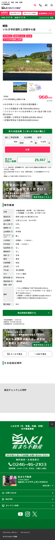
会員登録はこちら (45, 13)
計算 (27, 149)
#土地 (29, 36)
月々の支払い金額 (10, 160)
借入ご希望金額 (12, 137)
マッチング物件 (30, 13)
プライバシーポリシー (10, 532)
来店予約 (7, 499)
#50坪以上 (8, 36)
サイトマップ (25, 532)
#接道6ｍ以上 (19, 36)
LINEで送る (40, 353)
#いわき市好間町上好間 (13, 39)
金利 (39, 137)
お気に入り (15, 13)
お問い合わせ (9, 493)
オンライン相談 (10, 505)
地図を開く (46, 485)
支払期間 (28, 137)
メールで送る (14, 354)
